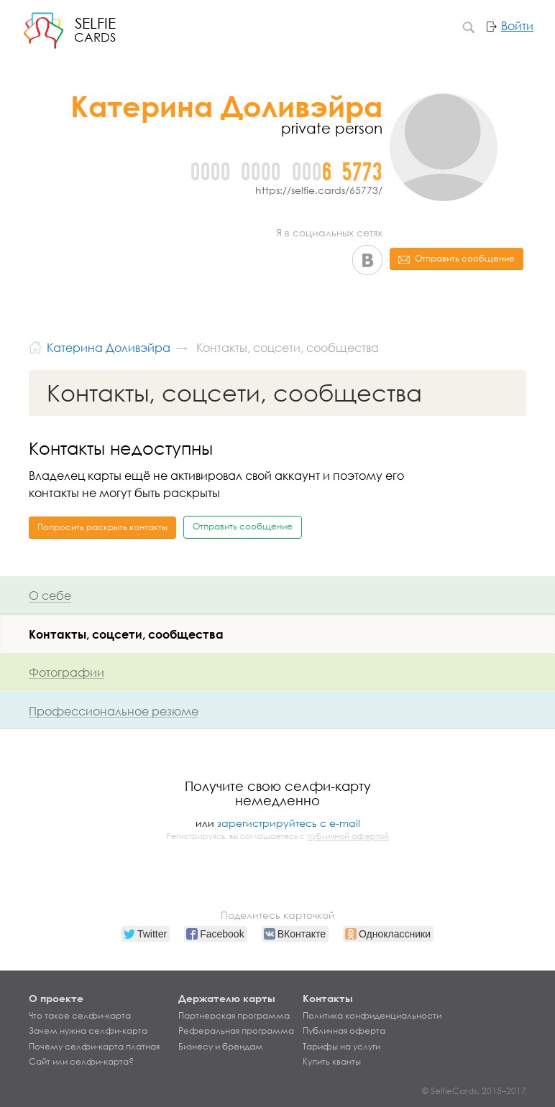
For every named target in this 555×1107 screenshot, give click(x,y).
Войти (517, 26)
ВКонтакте (367, 260)
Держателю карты (226, 998)
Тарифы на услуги (341, 1046)
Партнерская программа (234, 1016)
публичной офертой (348, 836)
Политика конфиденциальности (372, 1016)
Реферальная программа (236, 1031)
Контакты (328, 998)
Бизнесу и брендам (220, 1046)
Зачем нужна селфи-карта (88, 1031)
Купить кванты (332, 1061)
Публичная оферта (344, 1031)
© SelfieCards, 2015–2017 (474, 1091)
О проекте (56, 998)
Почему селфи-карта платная (94, 1046)
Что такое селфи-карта (80, 1016)
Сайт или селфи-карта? (81, 1061)
